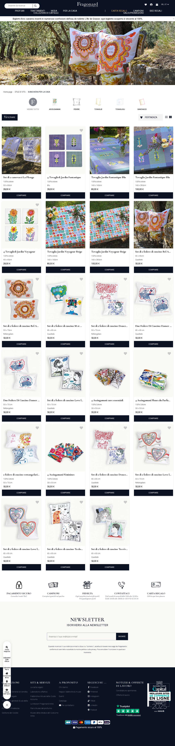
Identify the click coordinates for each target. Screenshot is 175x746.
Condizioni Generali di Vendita (15, 692)
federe (76, 104)
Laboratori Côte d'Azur (7, 659)
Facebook (94, 687)
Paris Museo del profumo (41, 708)
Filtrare (9, 117)
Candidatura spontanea (126, 690)
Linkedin (93, 705)
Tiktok (92, 701)
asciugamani (54, 104)
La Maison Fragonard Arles (42, 704)
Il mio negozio (7, 650)
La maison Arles (7, 676)
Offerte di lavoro (123, 695)
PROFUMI (19, 11)
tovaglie (98, 104)
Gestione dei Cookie (10, 713)
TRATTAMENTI (37, 11)
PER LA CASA (70, 11)
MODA (54, 11)
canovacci (142, 104)
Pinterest (94, 692)
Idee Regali (156, 11)
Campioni (138, 11)
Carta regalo (119, 11)
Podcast (93, 710)
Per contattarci (67, 705)
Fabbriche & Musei (6, 685)
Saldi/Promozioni (133, 13)
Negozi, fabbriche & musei (70, 692)
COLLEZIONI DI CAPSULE (46, 13)
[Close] (173, 19)
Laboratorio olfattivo (39, 692)
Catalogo (63, 701)
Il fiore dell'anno (6, 693)
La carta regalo (36, 687)
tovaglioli (120, 104)
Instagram (94, 696)
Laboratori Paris (7, 668)
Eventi (61, 696)
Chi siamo (63, 687)
